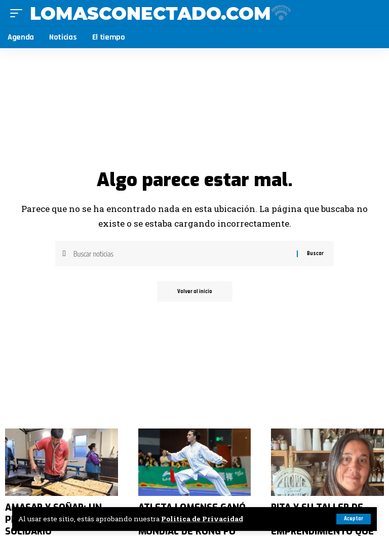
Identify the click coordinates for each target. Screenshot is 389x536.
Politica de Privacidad (202, 518)
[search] (372, 13)
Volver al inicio (194, 291)
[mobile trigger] (18, 13)
